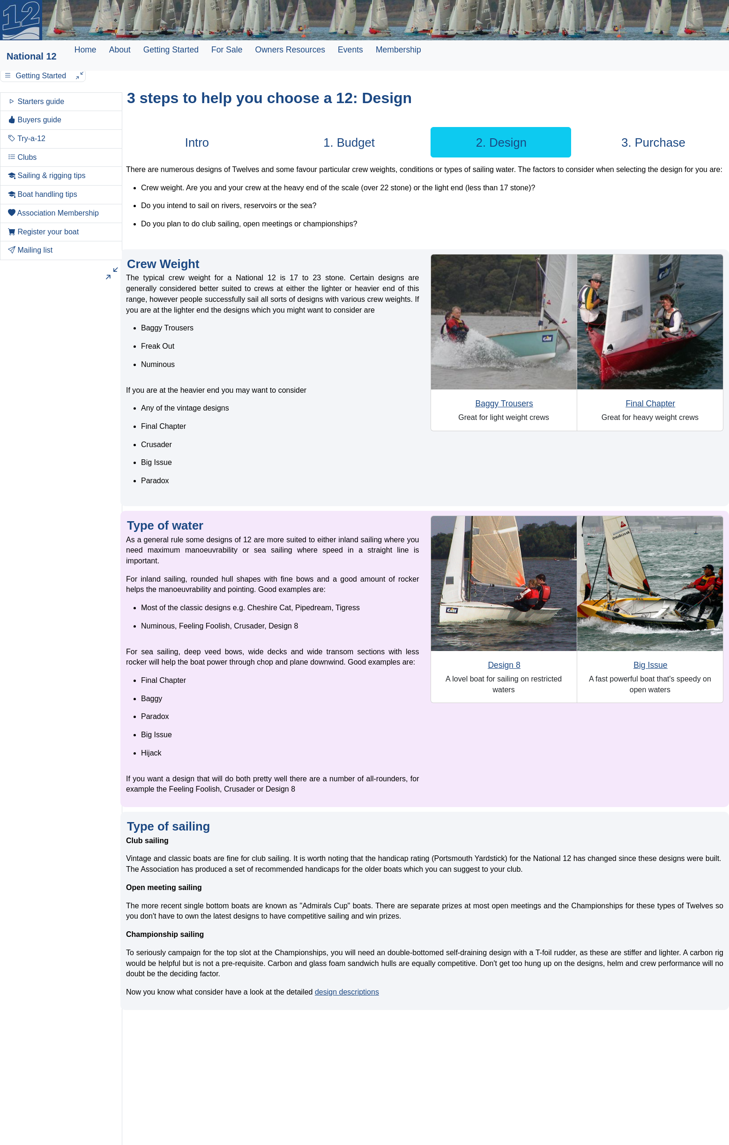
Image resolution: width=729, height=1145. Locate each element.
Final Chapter (651, 403)
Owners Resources (290, 49)
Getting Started (171, 49)
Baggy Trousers (504, 403)
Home (85, 49)
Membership (398, 49)
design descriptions (347, 992)
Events (350, 49)
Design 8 (504, 665)
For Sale (227, 49)
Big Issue (650, 665)
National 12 (32, 56)
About (120, 49)
